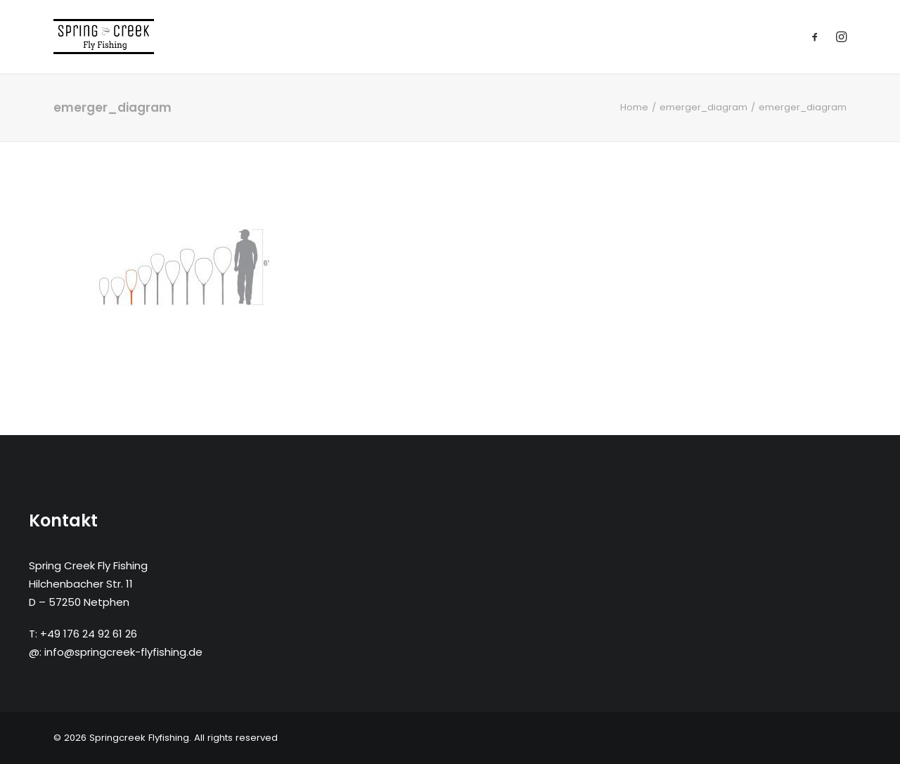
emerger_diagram (703, 107)
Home (634, 107)
